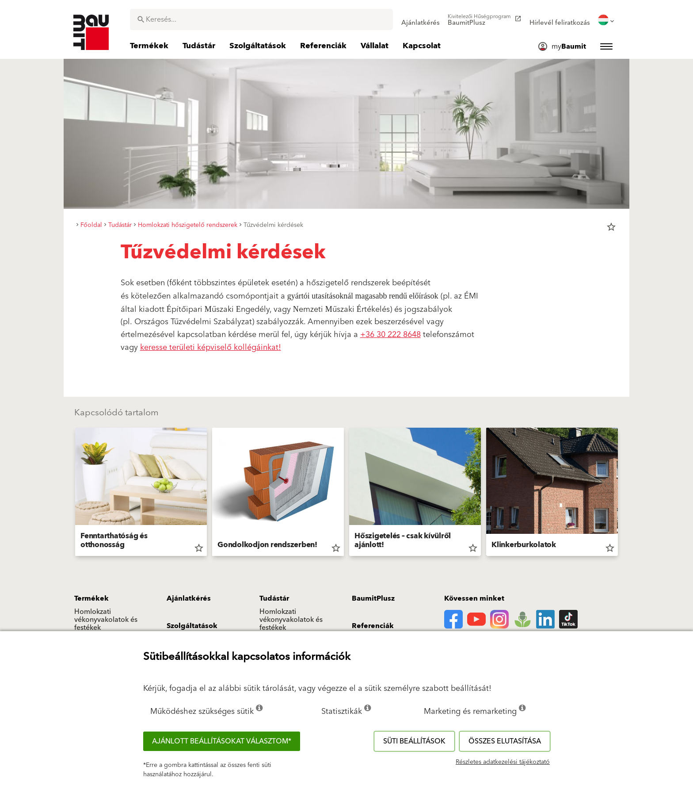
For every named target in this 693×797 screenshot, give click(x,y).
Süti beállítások (414, 741)
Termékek (91, 598)
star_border (611, 227)
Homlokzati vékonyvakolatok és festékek (105, 619)
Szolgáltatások (192, 626)
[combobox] (261, 19)
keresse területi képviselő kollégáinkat (209, 347)
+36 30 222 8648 (390, 334)
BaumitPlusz (373, 598)
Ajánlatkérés (189, 598)
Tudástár (274, 598)
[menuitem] (420, 20)
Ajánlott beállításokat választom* (221, 741)
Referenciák (373, 626)
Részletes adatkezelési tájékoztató (503, 762)
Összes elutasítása (504, 741)
